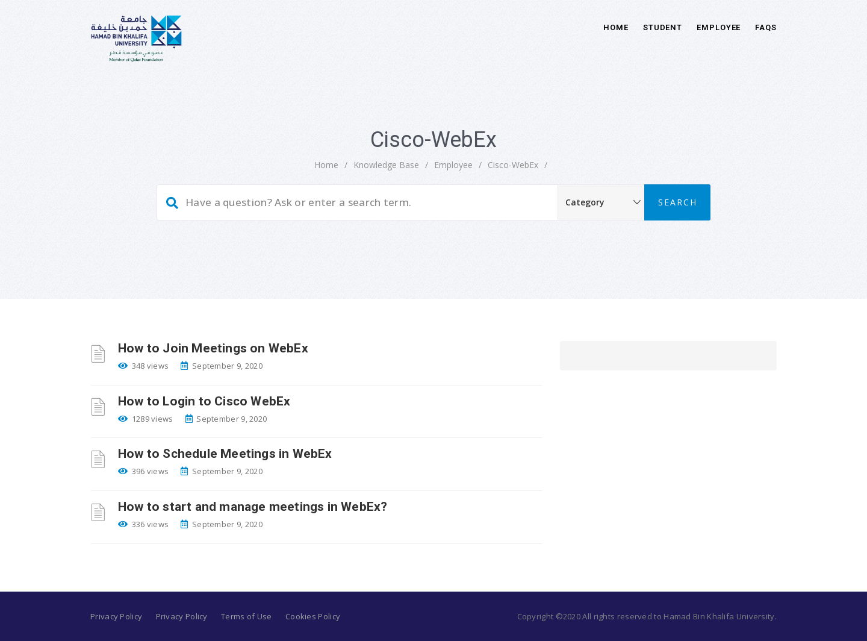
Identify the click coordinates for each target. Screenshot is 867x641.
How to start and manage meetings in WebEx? (252, 506)
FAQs (766, 27)
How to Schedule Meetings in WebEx (225, 453)
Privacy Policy (116, 616)
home (326, 164)
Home (616, 27)
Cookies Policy (312, 616)
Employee (719, 27)
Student (662, 27)
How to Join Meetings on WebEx (213, 348)
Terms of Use (246, 616)
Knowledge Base (386, 164)
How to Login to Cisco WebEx (204, 401)
